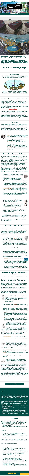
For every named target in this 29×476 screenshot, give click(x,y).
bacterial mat (15, 238)
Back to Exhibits (12, 473)
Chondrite (8, 135)
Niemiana (15, 304)
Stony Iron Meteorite (10, 141)
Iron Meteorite (9, 146)
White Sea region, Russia (7, 336)
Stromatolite (6, 258)
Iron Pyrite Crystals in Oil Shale (7, 188)
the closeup (19, 267)
